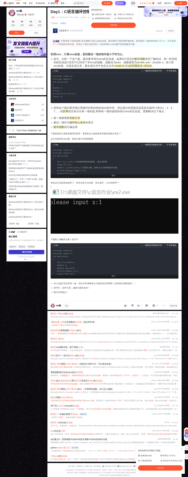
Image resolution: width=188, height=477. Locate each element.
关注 (66, 306)
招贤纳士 (80, 466)
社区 (31, 3)
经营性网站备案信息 (130, 470)
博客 (18, 3)
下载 (24, 3)
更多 (64, 3)
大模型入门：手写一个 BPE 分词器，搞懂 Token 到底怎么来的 (26, 180)
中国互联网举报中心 (95, 473)
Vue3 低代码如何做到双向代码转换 (23, 175)
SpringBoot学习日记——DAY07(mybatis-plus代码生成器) (25, 162)
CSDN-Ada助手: (15, 145)
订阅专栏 (171, 31)
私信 (36, 33)
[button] (24, 54)
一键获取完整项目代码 (152, 71)
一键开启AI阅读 (26, 252)
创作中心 (168, 3)
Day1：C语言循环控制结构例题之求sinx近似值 (26, 67)
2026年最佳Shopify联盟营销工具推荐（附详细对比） (26, 187)
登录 (133, 3)
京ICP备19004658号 (94, 470)
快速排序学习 (17, 84)
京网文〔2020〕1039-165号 (112, 470)
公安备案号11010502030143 (76, 470)
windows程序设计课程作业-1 (24, 73)
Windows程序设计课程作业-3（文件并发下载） (26, 78)
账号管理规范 (120, 473)
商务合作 (88, 466)
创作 (181, 3)
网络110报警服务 (80, 473)
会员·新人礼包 (147, 3)
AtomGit (40, 3)
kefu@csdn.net (126, 466)
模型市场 (53, 2)
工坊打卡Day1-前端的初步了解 (28, 130)
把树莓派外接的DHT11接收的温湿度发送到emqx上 (26, 169)
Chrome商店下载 (109, 473)
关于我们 (71, 466)
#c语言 (63, 23)
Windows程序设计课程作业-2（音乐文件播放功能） (26, 89)
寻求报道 (97, 466)
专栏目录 (173, 306)
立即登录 (113, 25)
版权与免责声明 (131, 473)
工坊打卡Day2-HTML (17, 142)
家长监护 (70, 473)
